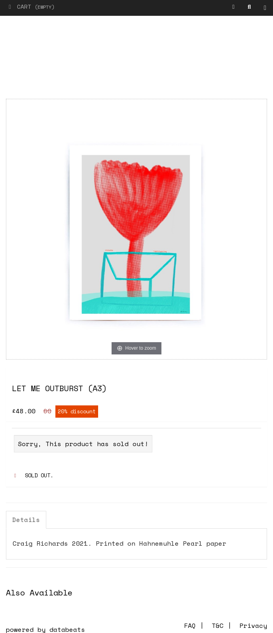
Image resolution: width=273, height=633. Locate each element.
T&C (218, 625)
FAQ (190, 625)
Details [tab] (26, 519)
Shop (267, 8)
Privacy (253, 625)
